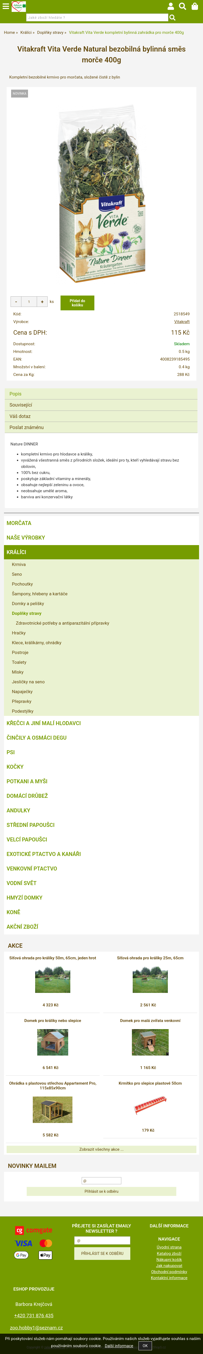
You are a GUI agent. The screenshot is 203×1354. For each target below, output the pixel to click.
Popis (15, 394)
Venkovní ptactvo (32, 868)
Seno (17, 574)
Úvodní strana (169, 1247)
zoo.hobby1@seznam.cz (36, 1327)
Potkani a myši (27, 781)
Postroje (20, 652)
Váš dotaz (20, 416)
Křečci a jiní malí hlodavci (44, 723)
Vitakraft (182, 321)
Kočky (15, 767)
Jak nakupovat (169, 1265)
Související (21, 405)
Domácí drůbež (27, 796)
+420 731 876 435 (33, 1315)
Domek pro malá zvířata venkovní (150, 1020)
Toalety (19, 662)
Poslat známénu (27, 427)
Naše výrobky (26, 538)
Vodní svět (21, 883)
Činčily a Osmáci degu (37, 738)
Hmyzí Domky (24, 898)
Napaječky (22, 691)
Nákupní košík (169, 1259)
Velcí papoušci (27, 839)
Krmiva (19, 564)
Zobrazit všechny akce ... (101, 1149)
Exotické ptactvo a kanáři (44, 854)
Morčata (19, 523)
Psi (11, 752)
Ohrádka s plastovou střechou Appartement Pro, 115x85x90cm (52, 1085)
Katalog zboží (169, 1253)
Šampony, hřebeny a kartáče (39, 593)
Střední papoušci (30, 825)
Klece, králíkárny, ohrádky (36, 642)
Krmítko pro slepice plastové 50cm (150, 1083)
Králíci (16, 552)
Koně (13, 912)
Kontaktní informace (169, 1277)
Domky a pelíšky (28, 603)
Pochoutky (22, 584)
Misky (18, 672)
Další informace (119, 1345)
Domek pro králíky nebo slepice (52, 1020)
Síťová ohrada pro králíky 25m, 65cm (150, 958)
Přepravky (21, 701)
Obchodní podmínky (169, 1271)
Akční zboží (22, 927)
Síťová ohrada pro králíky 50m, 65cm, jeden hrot (52, 958)
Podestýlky (22, 711)
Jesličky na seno (28, 681)
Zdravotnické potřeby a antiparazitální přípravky (62, 623)
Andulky (18, 810)
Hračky (19, 632)
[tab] (101, 388)
